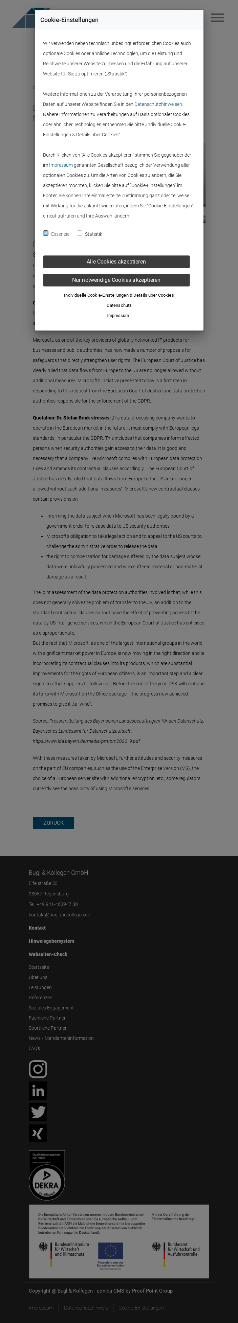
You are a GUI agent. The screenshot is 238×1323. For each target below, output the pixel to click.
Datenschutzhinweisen (158, 104)
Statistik (93, 234)
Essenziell (61, 234)
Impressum (61, 165)
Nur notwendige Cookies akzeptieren (116, 280)
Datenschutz (119, 305)
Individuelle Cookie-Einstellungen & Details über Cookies (119, 295)
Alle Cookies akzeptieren (116, 261)
